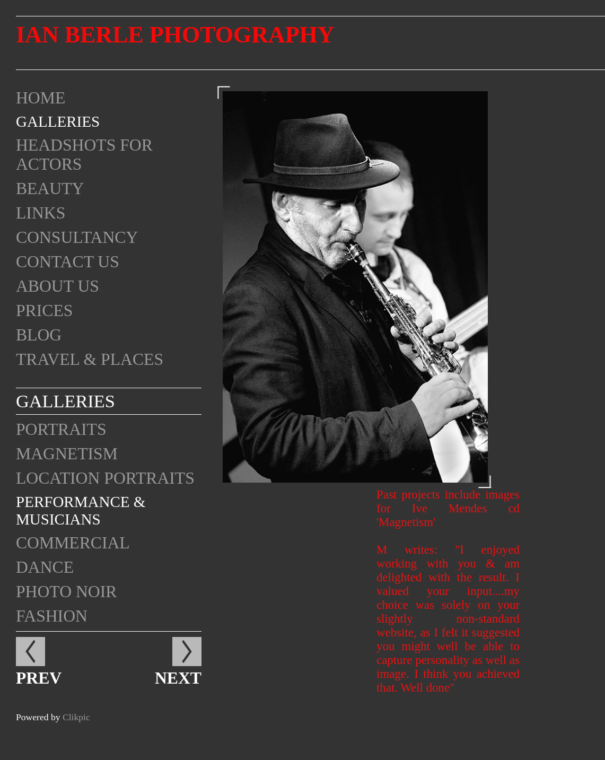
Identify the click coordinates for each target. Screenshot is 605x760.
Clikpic (76, 717)
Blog (39, 335)
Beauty (50, 188)
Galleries (58, 121)
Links (40, 213)
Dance (45, 567)
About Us (57, 286)
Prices (44, 310)
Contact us (67, 261)
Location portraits (105, 478)
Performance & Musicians (80, 510)
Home (40, 98)
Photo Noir (66, 591)
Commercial (73, 543)
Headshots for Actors (84, 154)
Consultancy (77, 237)
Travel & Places (89, 359)
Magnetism (67, 453)
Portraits (61, 429)
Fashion (51, 616)
